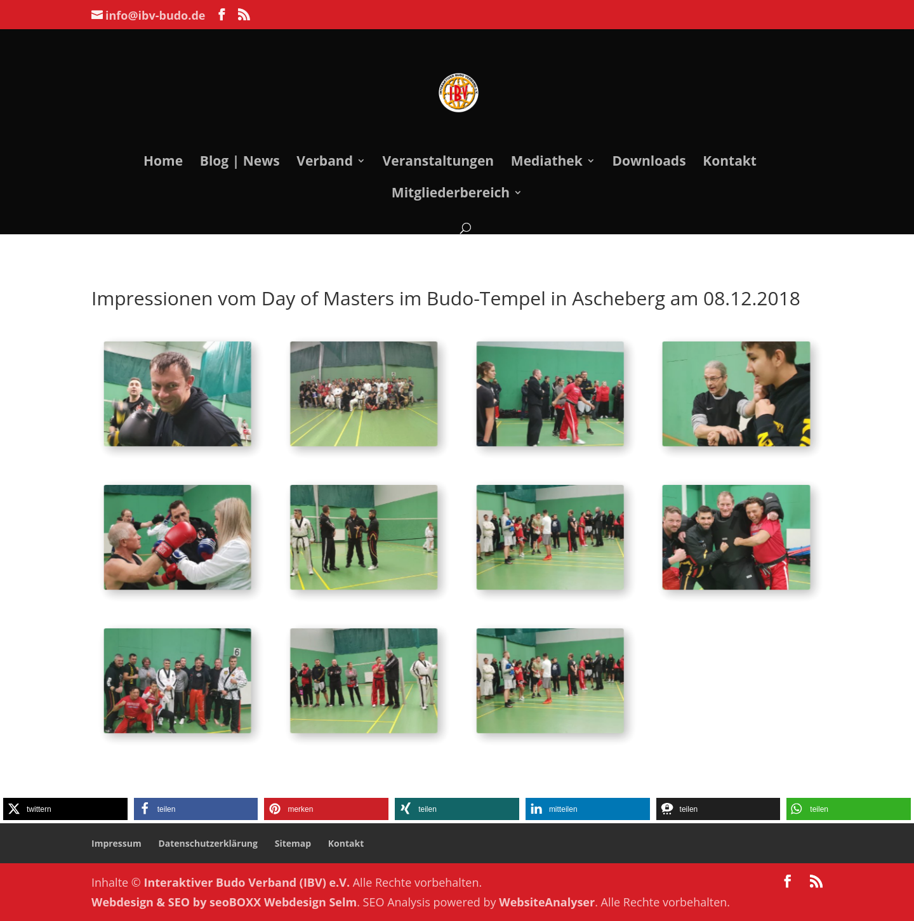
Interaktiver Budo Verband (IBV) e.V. (247, 882)
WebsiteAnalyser (547, 902)
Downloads (649, 162)
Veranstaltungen (438, 162)
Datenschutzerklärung (208, 843)
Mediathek (547, 162)
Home (163, 162)
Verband (324, 162)
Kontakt (730, 162)
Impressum (116, 843)
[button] (65, 809)
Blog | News (240, 162)
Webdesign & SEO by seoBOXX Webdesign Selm (224, 902)
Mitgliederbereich (451, 194)
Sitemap (293, 843)
